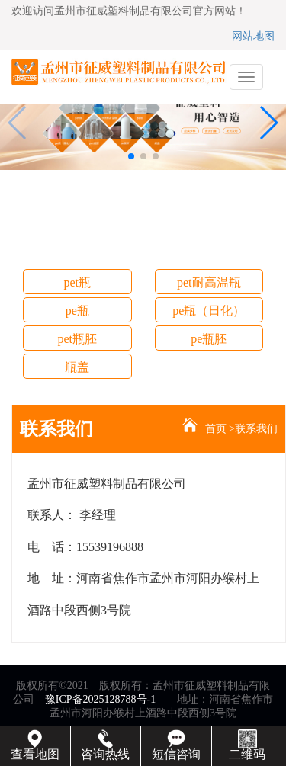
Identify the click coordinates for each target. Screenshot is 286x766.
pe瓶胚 (209, 338)
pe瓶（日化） (208, 310)
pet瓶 (77, 282)
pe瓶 (77, 310)
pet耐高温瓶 (209, 282)
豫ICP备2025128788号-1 (100, 699)
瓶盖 (77, 367)
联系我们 (256, 428)
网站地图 (253, 36)
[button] (131, 156)
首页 (216, 428)
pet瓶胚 (77, 338)
